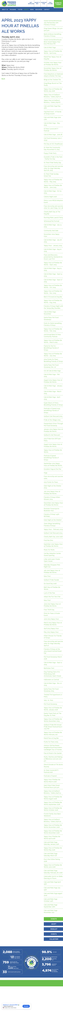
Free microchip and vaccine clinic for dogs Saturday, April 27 (53, 643)
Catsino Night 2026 (50, 196)
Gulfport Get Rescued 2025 (53, 416)
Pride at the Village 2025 (52, 420)
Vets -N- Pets (48, 700)
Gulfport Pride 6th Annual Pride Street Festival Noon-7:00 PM (53, 727)
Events (26, 9)
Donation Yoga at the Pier (52, 469)
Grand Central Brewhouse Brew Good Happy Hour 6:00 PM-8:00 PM (53, 42)
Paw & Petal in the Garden (53, 753)
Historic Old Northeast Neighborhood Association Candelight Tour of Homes (53, 747)
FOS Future (50, 3)
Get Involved (31, 3)
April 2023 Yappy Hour (51, 628)
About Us (5, 9)
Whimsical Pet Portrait (51, 221)
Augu (45, 473)
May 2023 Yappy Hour (51, 632)
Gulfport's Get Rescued (52, 435)
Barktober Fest (49, 668)
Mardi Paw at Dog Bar (51, 738)
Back (3, 79)
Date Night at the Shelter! (53, 520)
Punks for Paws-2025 (51, 742)
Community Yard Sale (51, 230)
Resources (38, 9)
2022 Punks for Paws (51, 482)
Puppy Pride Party (50, 153)
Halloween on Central (51, 679)
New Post (47, 576)
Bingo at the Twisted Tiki (52, 79)
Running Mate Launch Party (53, 217)
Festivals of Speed (50, 776)
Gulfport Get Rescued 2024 (53, 533)
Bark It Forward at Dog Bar (53, 297)
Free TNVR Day (49, 610)
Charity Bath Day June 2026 (53, 536)
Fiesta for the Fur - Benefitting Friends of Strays (51, 348)
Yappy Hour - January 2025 (53, 245)
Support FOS (44, 3)
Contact (47, 9)
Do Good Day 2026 (50, 583)
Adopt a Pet (37, 3)
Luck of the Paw (49, 593)
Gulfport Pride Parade (51, 580)
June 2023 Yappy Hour (51, 619)
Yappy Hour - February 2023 (53, 529)
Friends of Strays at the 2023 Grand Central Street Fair (53, 651)
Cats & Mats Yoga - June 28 (53, 134)
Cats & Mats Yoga (50, 47)
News (32, 9)
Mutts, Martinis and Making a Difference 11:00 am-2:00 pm (53, 759)
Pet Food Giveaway (50, 704)
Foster (20, 9)
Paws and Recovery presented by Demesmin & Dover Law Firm (53, 257)
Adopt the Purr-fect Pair (52, 596)
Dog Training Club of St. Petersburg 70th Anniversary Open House (52, 674)
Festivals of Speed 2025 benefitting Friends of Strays (52, 410)
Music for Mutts (49, 550)
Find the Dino (48, 540)
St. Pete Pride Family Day (52, 162)
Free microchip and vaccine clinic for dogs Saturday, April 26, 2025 (53, 168)
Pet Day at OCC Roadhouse (53, 144)
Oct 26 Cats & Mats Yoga (52, 371)
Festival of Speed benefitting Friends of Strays (51, 458)
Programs (13, 9)
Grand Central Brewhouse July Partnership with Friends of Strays (53, 23)
